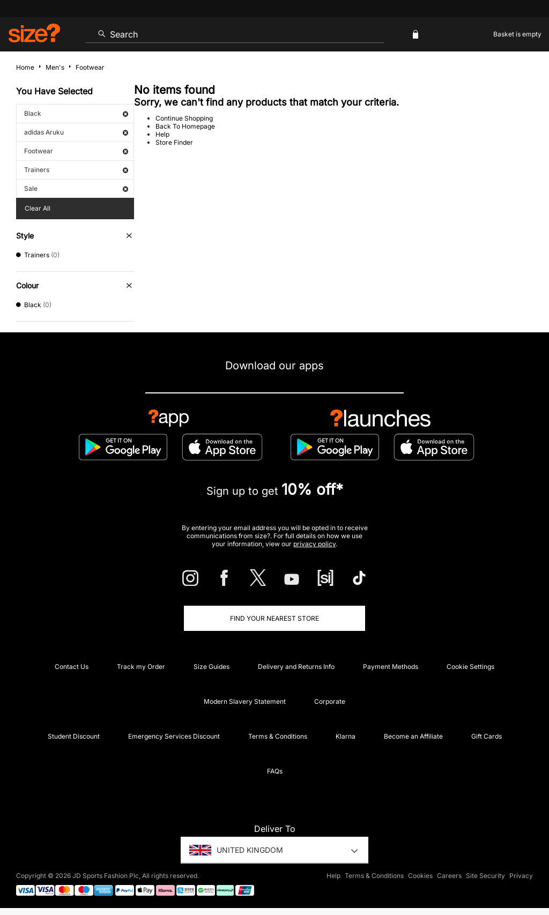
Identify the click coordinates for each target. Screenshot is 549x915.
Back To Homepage (185, 126)
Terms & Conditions (277, 736)
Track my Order (141, 667)
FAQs (275, 771)
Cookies (420, 876)
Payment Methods (390, 667)
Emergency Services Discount (174, 736)
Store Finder (174, 142)
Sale (76, 188)
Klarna (345, 736)
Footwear (76, 151)
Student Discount (74, 736)
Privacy (521, 876)
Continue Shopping (184, 118)
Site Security (485, 876)
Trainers (76, 170)
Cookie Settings (470, 667)
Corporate (329, 701)
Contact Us (71, 667)
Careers (449, 876)
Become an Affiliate (413, 736)
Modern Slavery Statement (245, 701)
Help (162, 134)
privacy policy (314, 544)
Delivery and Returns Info (296, 667)
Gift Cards (486, 736)
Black (76, 113)
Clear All (37, 208)
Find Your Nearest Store (274, 618)
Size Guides (211, 667)
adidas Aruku (76, 132)
